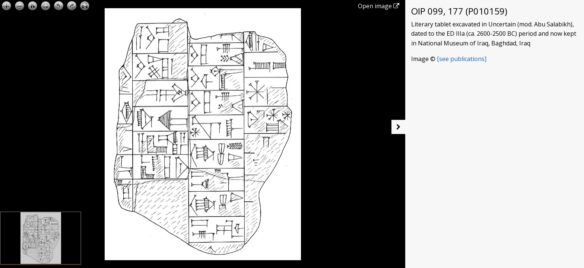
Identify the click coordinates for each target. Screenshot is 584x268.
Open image (378, 6)
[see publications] (461, 59)
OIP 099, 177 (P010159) (459, 11)
